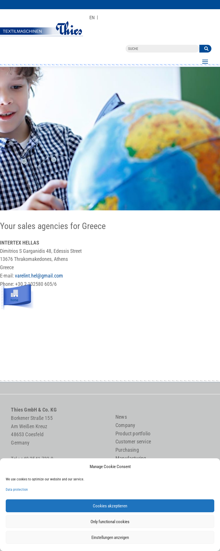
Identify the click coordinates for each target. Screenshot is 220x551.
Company (125, 425)
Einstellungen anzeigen (110, 537)
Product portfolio (132, 433)
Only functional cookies (110, 521)
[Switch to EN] (92, 17)
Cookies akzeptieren (110, 506)
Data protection (17, 490)
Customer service (133, 442)
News (121, 417)
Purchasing (127, 450)
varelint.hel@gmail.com (39, 276)
